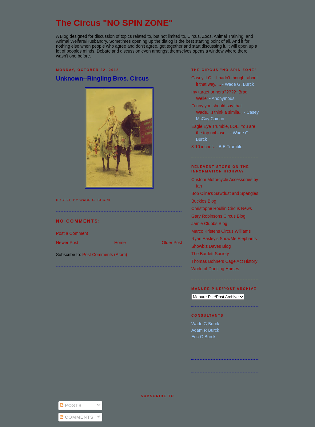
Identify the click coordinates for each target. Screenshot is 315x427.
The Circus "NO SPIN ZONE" (114, 23)
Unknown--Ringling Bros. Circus (102, 78)
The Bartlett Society (210, 253)
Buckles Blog (203, 201)
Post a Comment (72, 233)
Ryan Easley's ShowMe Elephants (224, 238)
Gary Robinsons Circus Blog (218, 216)
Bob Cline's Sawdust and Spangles (224, 193)
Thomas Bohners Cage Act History (224, 261)
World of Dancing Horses (215, 268)
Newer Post (67, 242)
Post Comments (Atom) (104, 254)
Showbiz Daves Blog (211, 246)
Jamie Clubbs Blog (209, 223)
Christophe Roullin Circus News (221, 208)
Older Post (172, 242)
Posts (71, 405)
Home (120, 242)
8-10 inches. (203, 146)
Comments (77, 417)
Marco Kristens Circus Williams (221, 231)
